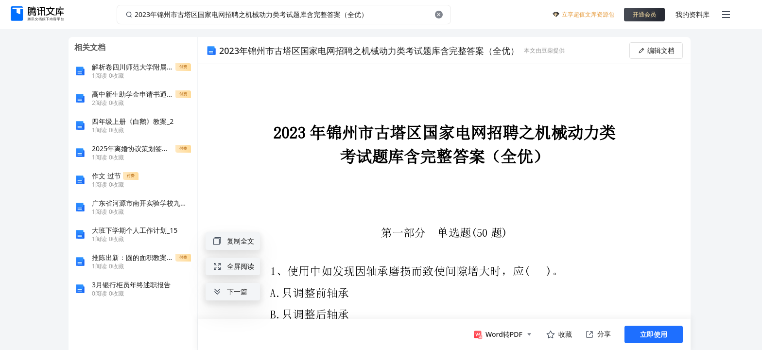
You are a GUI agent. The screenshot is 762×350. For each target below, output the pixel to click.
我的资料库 (692, 14)
